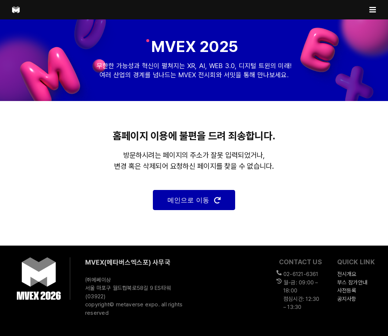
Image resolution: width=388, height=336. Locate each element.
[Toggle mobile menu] (373, 10)
